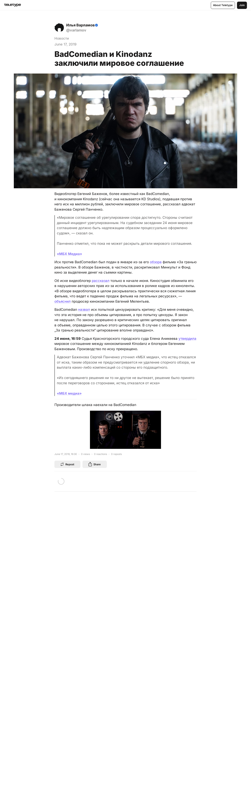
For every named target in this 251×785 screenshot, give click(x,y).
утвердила (187, 339)
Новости (61, 38)
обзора (156, 262)
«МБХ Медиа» (69, 254)
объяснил (62, 301)
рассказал (100, 281)
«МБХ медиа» (69, 393)
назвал (84, 310)
